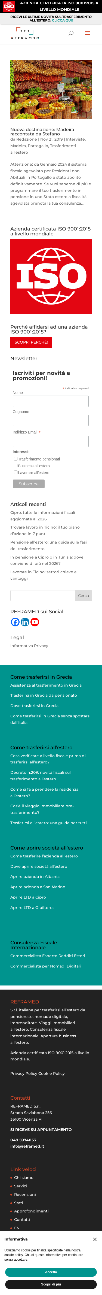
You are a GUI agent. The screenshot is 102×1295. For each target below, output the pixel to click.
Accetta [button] (51, 1272)
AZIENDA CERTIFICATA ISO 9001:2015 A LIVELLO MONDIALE (59, 6)
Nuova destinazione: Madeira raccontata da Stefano (42, 132)
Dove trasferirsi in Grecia (34, 705)
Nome (18, 392)
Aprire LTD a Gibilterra (32, 907)
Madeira (18, 145)
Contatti (22, 1219)
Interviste (75, 139)
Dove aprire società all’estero (38, 866)
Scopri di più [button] (51, 1284)
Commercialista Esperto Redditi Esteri (47, 955)
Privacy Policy (23, 1073)
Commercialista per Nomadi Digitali (45, 966)
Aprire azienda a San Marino (37, 886)
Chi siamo (23, 1177)
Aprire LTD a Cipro (28, 897)
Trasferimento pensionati (39, 459)
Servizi (20, 1186)
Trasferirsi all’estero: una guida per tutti (48, 822)
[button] (95, 1239)
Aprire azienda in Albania (35, 876)
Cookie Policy (51, 1073)
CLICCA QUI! (62, 20)
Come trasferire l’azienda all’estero (44, 856)
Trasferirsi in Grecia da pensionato (43, 695)
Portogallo (38, 145)
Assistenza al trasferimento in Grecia (46, 685)
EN (17, 1228)
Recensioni (25, 1194)
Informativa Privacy (29, 645)
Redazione (26, 139)
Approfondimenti (31, 1211)
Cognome (21, 412)
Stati (18, 1202)
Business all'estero (34, 466)
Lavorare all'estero (34, 473)
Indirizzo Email (27, 432)
